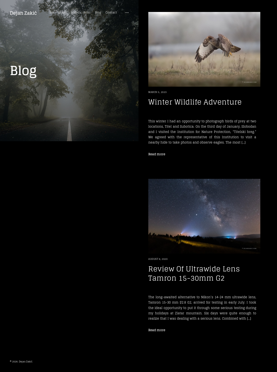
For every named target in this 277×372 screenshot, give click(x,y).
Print (87, 12)
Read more (156, 154)
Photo (62, 12)
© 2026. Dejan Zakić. (21, 361)
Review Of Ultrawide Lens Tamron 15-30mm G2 (194, 273)
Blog (98, 12)
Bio (51, 12)
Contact (111, 12)
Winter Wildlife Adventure (195, 102)
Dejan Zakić (23, 13)
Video (75, 12)
